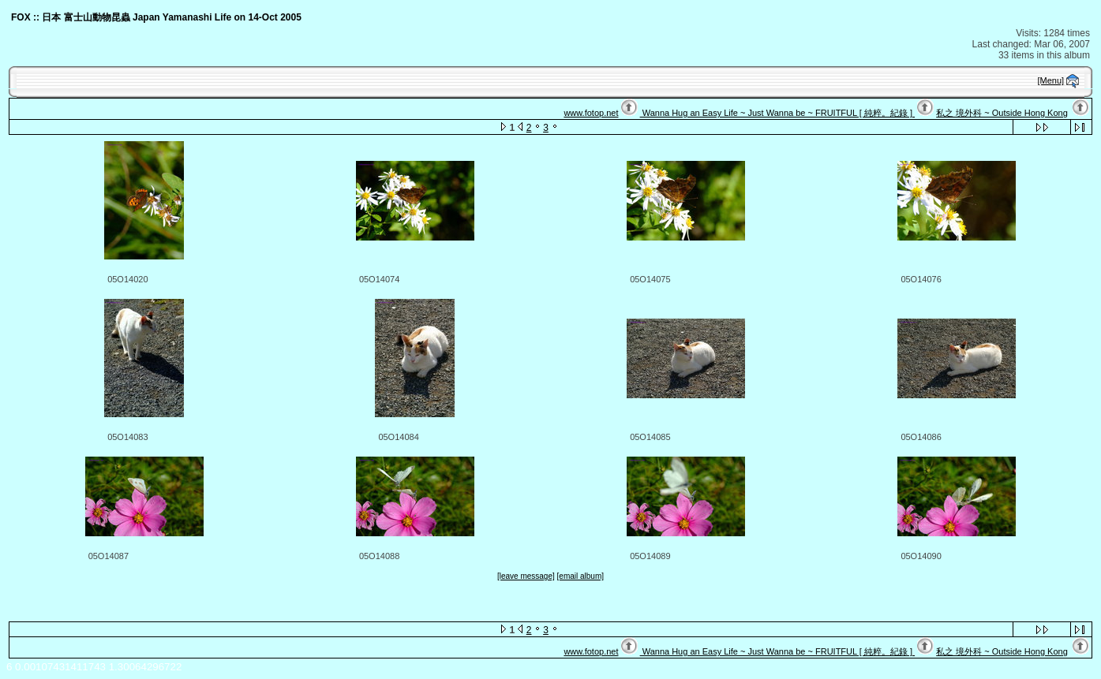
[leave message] (526, 576)
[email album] (580, 576)
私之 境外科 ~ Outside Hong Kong (1002, 113)
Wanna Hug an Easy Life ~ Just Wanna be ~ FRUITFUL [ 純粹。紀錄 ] (777, 113)
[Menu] (1051, 80)
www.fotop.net (591, 113)
